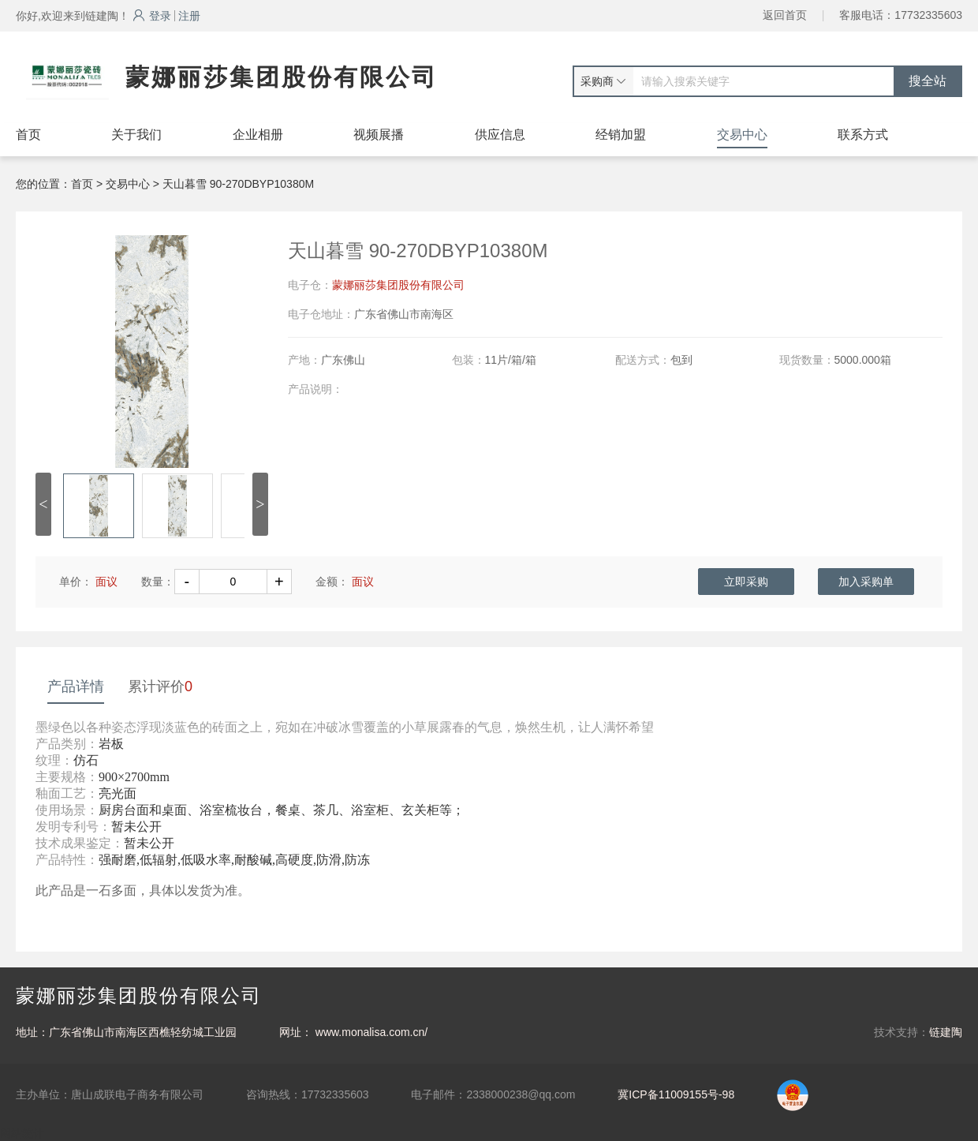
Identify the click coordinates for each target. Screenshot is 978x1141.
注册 (189, 15)
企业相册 (258, 134)
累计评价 (160, 686)
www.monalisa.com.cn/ (371, 1032)
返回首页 (785, 15)
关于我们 (136, 134)
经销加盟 (620, 134)
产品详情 (75, 686)
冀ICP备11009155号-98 (676, 1094)
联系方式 (863, 134)
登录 (152, 15)
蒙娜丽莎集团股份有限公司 (398, 285)
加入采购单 (866, 581)
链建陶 (945, 1032)
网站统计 (22, 1133)
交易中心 (742, 134)
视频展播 (378, 134)
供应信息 (500, 134)
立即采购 (746, 581)
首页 (28, 134)
